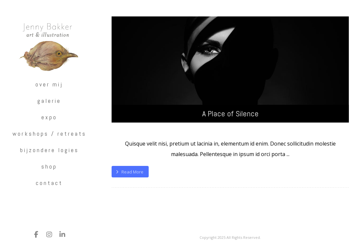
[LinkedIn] (62, 234)
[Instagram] (49, 234)
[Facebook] (36, 234)
